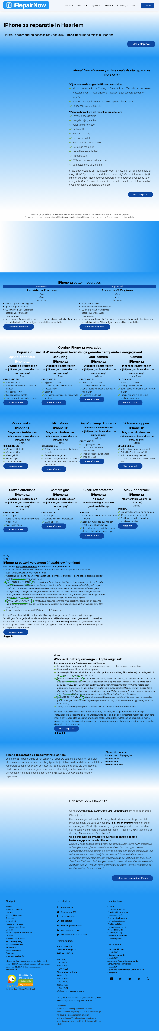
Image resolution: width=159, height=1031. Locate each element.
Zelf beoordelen (26, 981)
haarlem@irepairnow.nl (71, 925)
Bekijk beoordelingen (26, 985)
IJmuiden (12, 969)
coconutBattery (61, 621)
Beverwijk (19, 967)
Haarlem (15, 964)
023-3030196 (66, 921)
